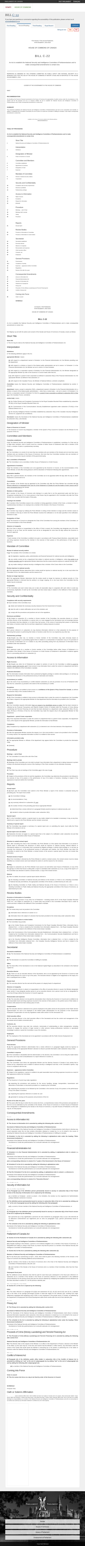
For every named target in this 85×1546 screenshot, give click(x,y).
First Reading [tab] (11, 26)
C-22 (15, 15)
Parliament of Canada (14, 1)
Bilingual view (61, 30)
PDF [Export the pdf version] (76, 30)
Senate (8, 7)
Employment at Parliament (42, 1537)
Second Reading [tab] (24, 25)
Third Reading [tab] (37, 26)
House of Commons (22, 7)
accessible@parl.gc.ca (12, 21)
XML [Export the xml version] (70, 30)
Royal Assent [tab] (49, 26)
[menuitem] (64, 1)
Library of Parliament (42, 1532)
